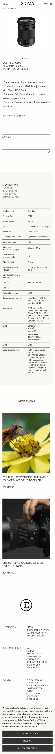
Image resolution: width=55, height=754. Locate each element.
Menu (5, 4)
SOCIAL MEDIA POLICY (37, 685)
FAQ (28, 648)
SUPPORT (31, 651)
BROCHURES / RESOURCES (33, 666)
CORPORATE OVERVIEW (37, 630)
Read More (8, 487)
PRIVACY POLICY (34, 680)
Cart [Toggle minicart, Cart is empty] (48, 4)
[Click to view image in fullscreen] (26, 31)
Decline (27, 741)
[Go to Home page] (27, 3)
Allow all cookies (27, 733)
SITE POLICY (32, 683)
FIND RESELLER (33, 656)
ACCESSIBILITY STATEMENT (33, 697)
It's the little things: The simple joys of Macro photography (25, 479)
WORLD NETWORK (35, 636)
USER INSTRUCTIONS (36, 662)
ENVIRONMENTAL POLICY (34, 689)
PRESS (29, 627)
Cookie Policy (29, 720)
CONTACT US (32, 659)
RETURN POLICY (34, 653)
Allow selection (27, 748)
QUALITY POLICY (34, 693)
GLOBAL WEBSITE (35, 633)
